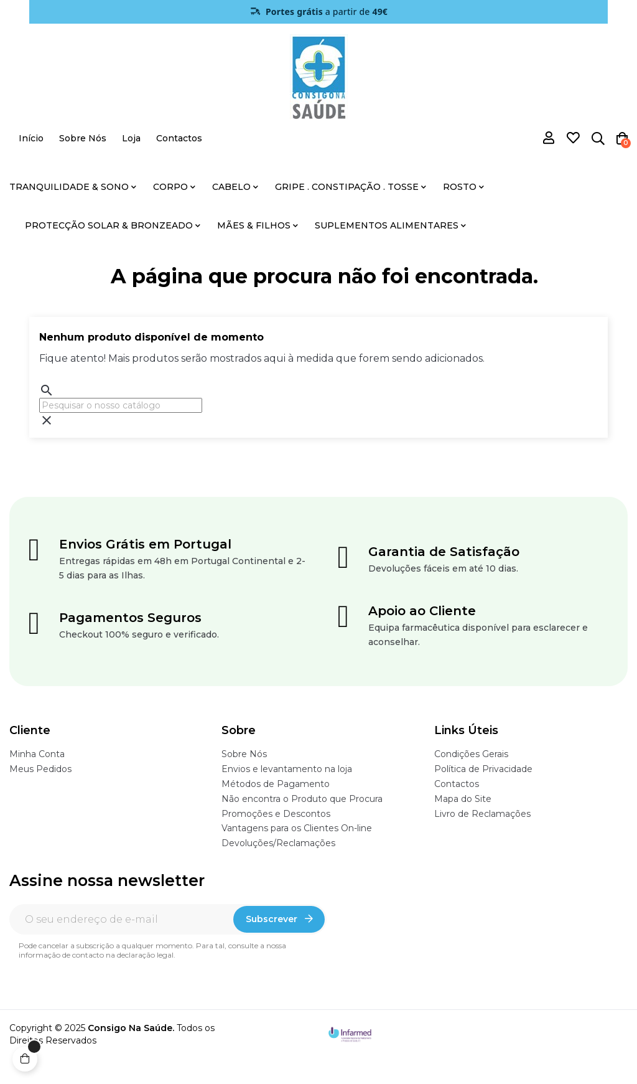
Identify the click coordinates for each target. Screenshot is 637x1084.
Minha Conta (37, 754)
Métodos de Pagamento (275, 783)
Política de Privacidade (483, 769)
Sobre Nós (244, 754)
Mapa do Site (462, 798)
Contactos (456, 783)
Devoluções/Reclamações (278, 843)
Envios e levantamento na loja (286, 769)
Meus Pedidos (40, 769)
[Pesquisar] (120, 405)
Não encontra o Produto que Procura (302, 798)
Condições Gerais (471, 754)
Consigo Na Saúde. (131, 1028)
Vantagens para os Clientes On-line (296, 828)
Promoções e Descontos (275, 813)
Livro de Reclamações (482, 813)
